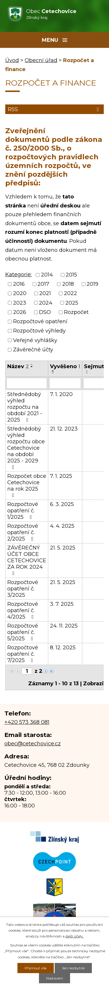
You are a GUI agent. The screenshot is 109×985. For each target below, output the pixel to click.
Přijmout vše (36, 968)
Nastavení (54, 978)
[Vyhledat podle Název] (26, 383)
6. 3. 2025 (62, 504)
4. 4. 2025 (62, 526)
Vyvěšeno (65, 366)
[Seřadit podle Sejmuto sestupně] (87, 373)
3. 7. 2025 (62, 604)
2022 (70, 293)
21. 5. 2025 (62, 548)
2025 (71, 303)
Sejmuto (96, 366)
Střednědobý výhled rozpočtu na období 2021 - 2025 (24, 407)
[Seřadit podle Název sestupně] (32, 367)
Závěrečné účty (33, 349)
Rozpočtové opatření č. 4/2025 (22, 610)
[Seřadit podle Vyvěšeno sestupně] (53, 373)
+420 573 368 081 (26, 722)
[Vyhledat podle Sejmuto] (95, 383)
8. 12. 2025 (63, 647)
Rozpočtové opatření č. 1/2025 (22, 510)
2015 (71, 275)
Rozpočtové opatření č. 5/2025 (22, 632)
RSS (54, 109)
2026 (19, 312)
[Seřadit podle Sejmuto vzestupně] (87, 371)
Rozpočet (76, 312)
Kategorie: (18, 274)
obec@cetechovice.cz (32, 743)
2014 (47, 275)
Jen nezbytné (73, 968)
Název (18, 366)
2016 (19, 284)
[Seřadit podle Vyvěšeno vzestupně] (53, 371)
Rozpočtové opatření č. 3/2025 (22, 588)
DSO (45, 312)
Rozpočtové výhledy (39, 331)
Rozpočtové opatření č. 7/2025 (22, 654)
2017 (43, 284)
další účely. (74, 936)
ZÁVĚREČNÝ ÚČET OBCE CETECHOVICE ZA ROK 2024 (26, 560)
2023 (19, 303)
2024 (45, 303)
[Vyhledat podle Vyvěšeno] (65, 383)
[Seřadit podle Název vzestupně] (32, 364)
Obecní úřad (41, 60)
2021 (45, 293)
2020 (19, 293)
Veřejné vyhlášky (35, 340)
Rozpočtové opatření (40, 321)
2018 (68, 284)
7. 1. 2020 (61, 394)
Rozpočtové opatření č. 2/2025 (22, 532)
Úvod (12, 60)
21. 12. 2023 (64, 429)
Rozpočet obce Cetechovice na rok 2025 (26, 485)
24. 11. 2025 (64, 626)
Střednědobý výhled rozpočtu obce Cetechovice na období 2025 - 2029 (26, 448)
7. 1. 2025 (61, 476)
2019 (92, 284)
